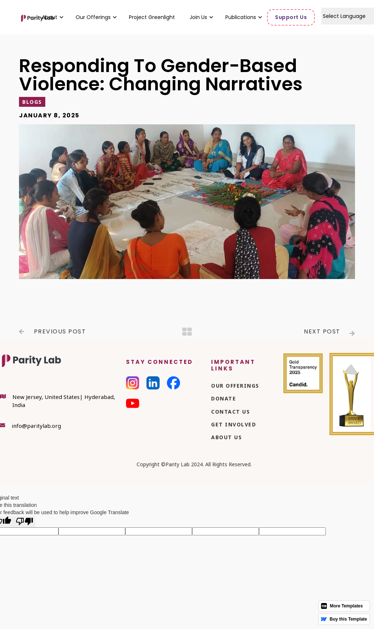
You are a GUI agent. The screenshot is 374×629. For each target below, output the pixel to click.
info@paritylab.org (36, 425)
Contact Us (230, 411)
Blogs (32, 101)
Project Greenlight (152, 17)
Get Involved (233, 424)
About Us (226, 437)
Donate (223, 398)
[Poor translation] (24, 521)
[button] (50, 17)
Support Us (291, 17)
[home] (20, 17)
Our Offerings (235, 385)
